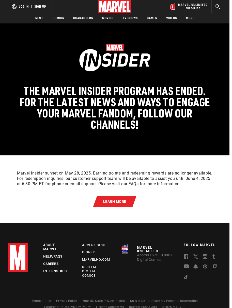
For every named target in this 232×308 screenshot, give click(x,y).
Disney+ (89, 252)
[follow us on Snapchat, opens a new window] (195, 267)
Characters (83, 18)
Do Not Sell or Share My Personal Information (164, 301)
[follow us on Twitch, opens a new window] (214, 267)
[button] (115, 201)
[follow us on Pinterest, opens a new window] (205, 267)
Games (152, 18)
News (39, 18)
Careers (51, 264)
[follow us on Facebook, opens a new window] (186, 257)
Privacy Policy (66, 301)
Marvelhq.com (96, 259)
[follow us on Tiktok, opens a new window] (186, 277)
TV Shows (130, 18)
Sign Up (40, 6)
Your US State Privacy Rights (103, 301)
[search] (217, 6)
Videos (171, 18)
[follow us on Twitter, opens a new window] (195, 257)
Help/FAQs (53, 256)
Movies (107, 18)
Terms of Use (41, 301)
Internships (55, 271)
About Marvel (50, 247)
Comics (58, 18)
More (190, 18)
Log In (24, 6)
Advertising (93, 245)
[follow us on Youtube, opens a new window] (186, 266)
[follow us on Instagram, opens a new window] (205, 257)
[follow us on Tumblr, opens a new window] (213, 257)
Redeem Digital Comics (89, 271)
